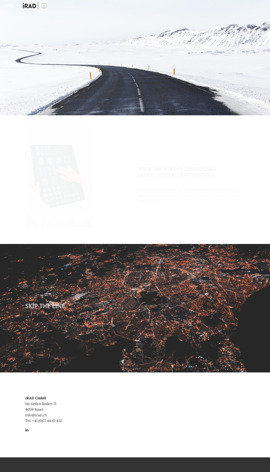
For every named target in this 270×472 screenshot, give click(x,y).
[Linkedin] (26, 430)
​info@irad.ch (36, 415)
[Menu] (9, 5)
